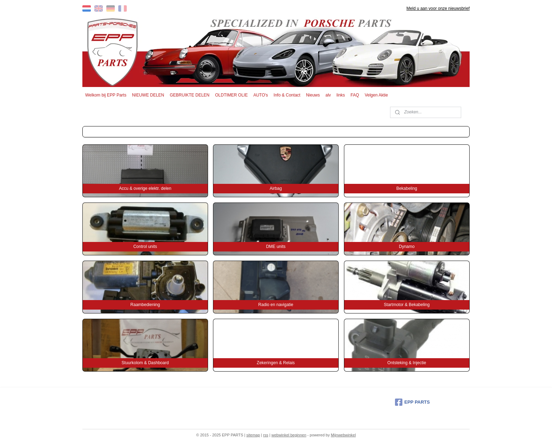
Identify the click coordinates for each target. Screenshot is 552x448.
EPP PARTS (412, 402)
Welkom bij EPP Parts (105, 95)
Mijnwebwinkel (343, 435)
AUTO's (260, 95)
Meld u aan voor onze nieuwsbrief (438, 8)
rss (265, 435)
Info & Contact (287, 95)
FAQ (355, 95)
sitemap (253, 435)
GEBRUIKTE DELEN (189, 95)
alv (328, 95)
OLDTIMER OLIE (231, 95)
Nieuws (313, 95)
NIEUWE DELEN (148, 95)
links (341, 95)
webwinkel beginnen (288, 435)
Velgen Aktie (376, 95)
